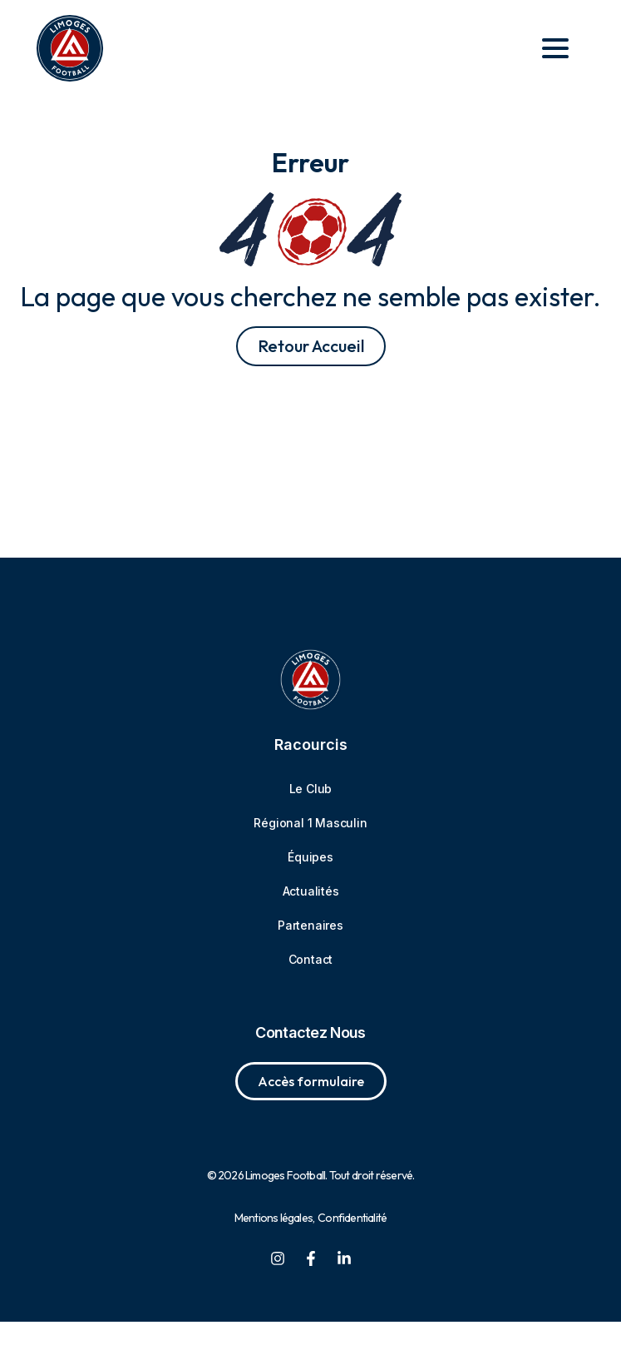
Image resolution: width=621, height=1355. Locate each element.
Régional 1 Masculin (310, 856)
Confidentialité (352, 1250)
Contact (310, 992)
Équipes (310, 890)
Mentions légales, (274, 1250)
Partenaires (310, 958)
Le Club (311, 822)
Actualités (311, 924)
